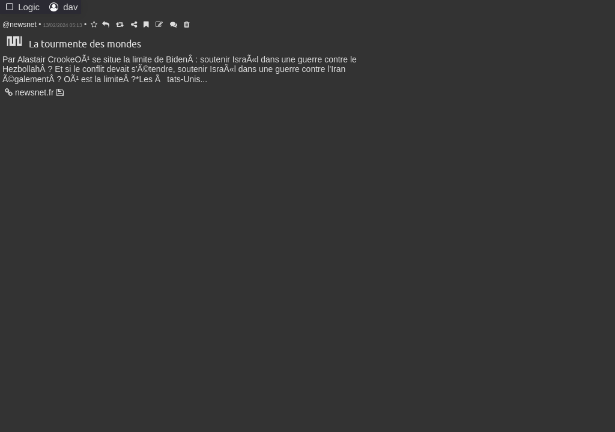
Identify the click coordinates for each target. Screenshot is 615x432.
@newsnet (19, 24)
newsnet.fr (29, 92)
